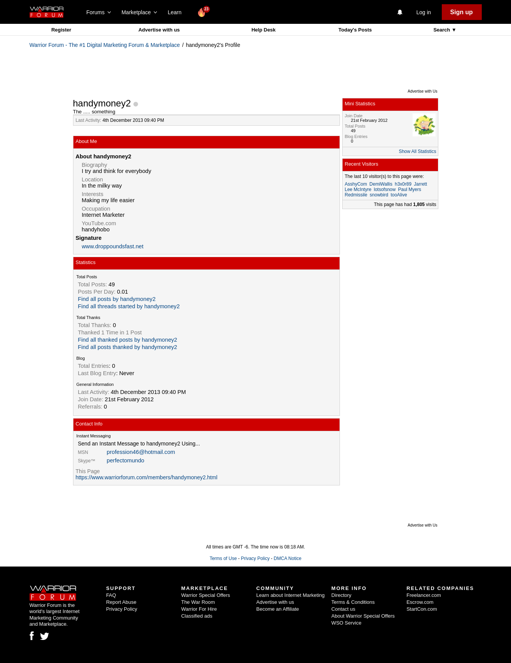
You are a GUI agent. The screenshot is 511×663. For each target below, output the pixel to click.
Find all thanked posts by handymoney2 (127, 340)
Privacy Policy (255, 558)
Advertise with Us (422, 91)
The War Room (198, 602)
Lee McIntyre (358, 189)
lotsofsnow (385, 189)
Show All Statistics (417, 151)
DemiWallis (381, 184)
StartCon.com (421, 609)
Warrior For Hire (199, 609)
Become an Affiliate (277, 609)
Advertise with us (159, 30)
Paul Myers (409, 189)
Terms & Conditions (353, 602)
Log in (423, 12)
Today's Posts (355, 30)
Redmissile (356, 195)
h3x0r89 (403, 184)
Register (61, 30)
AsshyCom (356, 184)
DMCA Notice (287, 558)
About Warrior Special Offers (363, 616)
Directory (341, 595)
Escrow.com (419, 602)
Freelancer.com (423, 595)
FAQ (111, 595)
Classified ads (196, 616)
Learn (177, 12)
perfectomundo (126, 460)
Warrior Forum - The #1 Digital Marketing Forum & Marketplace (105, 45)
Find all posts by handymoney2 (117, 299)
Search (442, 30)
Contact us (343, 609)
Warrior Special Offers (205, 595)
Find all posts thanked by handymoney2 (127, 347)
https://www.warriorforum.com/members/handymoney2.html (147, 477)
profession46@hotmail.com (141, 452)
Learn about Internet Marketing (290, 595)
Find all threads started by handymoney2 (129, 306)
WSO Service (346, 623)
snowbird (379, 195)
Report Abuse (121, 602)
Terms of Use (223, 558)
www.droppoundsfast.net (113, 246)
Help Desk (263, 30)
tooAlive (399, 195)
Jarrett (420, 184)
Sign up (461, 12)
